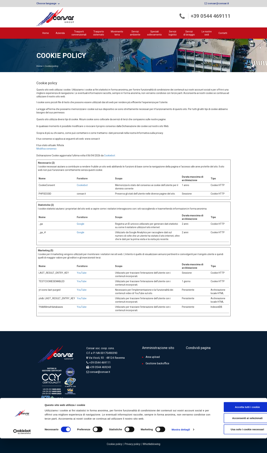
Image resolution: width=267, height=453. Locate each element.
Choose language (48, 3)
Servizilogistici (173, 33)
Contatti (222, 33)
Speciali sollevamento (154, 33)
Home (45, 33)
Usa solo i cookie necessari (238, 443)
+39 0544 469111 (211, 16)
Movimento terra (117, 33)
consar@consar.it (217, 3)
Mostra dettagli (181, 444)
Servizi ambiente (135, 33)
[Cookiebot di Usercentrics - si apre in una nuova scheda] (22, 446)
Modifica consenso (46, 148)
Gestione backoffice (155, 363)
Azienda (60, 33)
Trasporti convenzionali (79, 33)
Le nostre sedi (207, 33)
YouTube (82, 272)
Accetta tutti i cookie (238, 421)
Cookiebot (109, 155)
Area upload (151, 356)
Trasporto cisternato (98, 33)
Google (80, 223)
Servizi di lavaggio (189, 33)
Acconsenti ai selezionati (238, 432)
